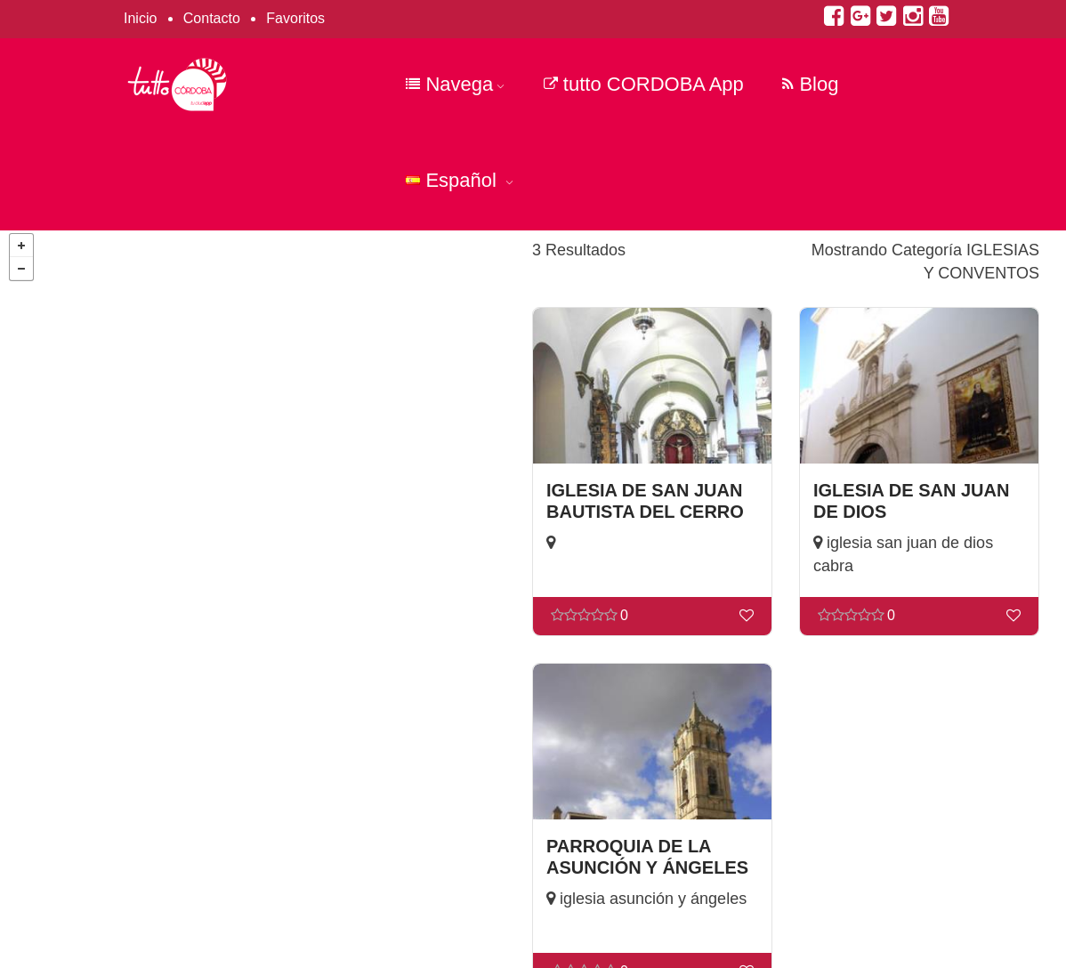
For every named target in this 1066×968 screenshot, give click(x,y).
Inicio (140, 18)
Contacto (211, 18)
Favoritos (295, 18)
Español (459, 180)
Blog (810, 84)
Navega (455, 84)
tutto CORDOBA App (644, 84)
